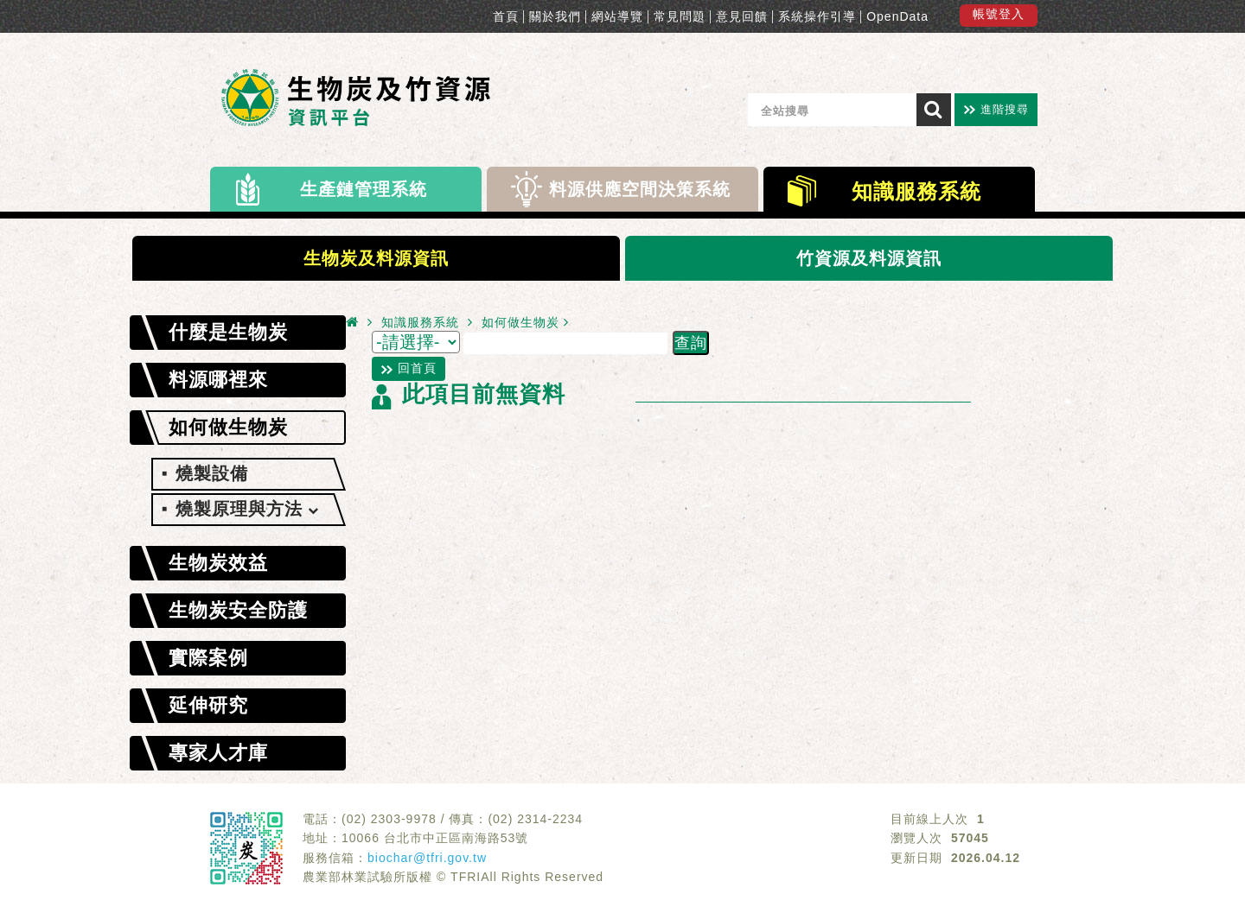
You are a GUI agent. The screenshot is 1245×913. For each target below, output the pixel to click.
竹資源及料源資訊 (869, 258)
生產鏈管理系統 (363, 189)
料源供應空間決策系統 (640, 189)
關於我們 (555, 16)
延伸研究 (208, 705)
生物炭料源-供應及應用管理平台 (361, 102)
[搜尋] (933, 109)
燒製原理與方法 (247, 508)
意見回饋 (742, 16)
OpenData (897, 16)
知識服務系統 (916, 191)
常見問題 (680, 16)
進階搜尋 (1004, 109)
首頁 (506, 16)
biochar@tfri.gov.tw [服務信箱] (427, 858)
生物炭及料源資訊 (376, 258)
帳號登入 (999, 14)
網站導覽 (617, 16)
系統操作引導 (817, 16)
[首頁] (352, 321)
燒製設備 (212, 473)
